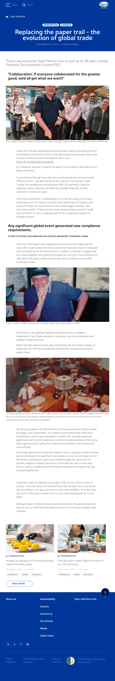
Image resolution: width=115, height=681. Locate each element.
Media (43, 626)
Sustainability (47, 597)
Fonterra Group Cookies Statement (34, 658)
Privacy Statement (10, 658)
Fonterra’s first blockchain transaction (35, 162)
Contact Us (46, 612)
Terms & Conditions (58, 658)
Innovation (51, 25)
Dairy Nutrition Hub (85, 597)
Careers (66, 25)
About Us (11, 597)
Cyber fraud (46, 634)
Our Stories (46, 619)
